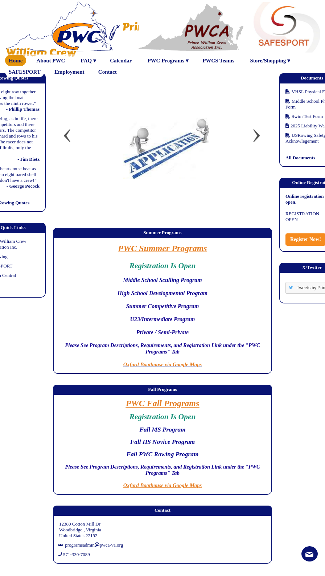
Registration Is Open (162, 265)
